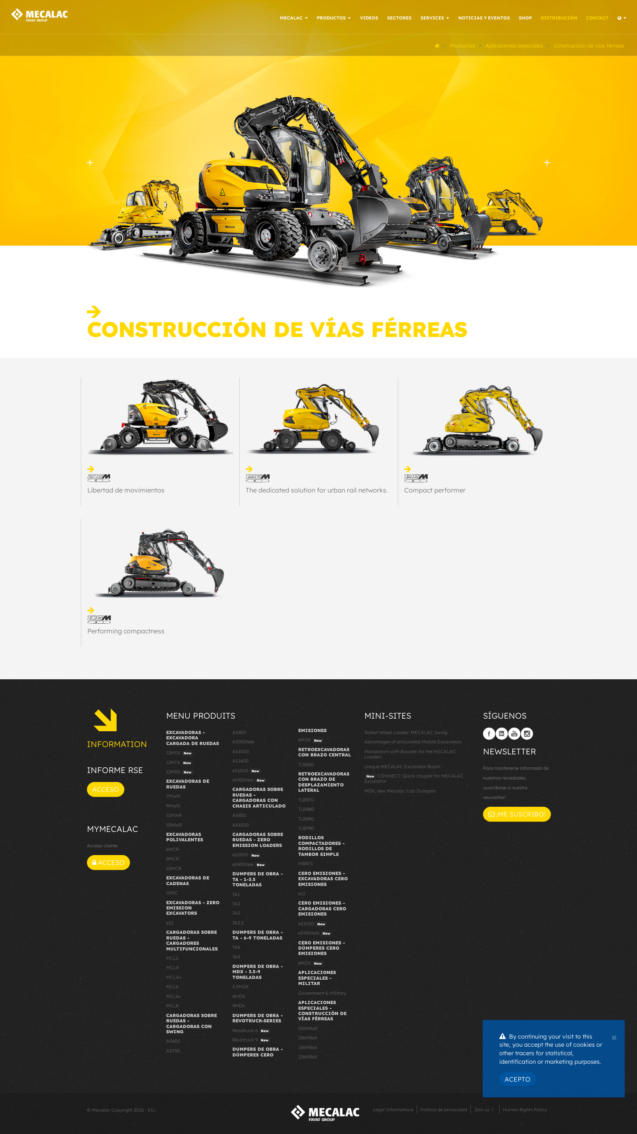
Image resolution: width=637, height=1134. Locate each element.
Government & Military (322, 991)
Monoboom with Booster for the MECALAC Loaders (410, 752)
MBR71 (305, 862)
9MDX (238, 1004)
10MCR (173, 867)
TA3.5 (238, 921)
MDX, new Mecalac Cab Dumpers (400, 789)
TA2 (236, 902)
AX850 (239, 814)
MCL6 (172, 985)
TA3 (236, 912)
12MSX (179, 752)
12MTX (179, 761)
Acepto (518, 1079)
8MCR (172, 857)
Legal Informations (393, 1108)
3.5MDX (240, 985)
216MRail (307, 1055)
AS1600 (240, 759)
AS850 (239, 731)
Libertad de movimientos (126, 488)
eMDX (311, 739)
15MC (172, 891)
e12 (169, 921)
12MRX (179, 771)
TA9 (236, 955)
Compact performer (435, 488)
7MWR (173, 795)
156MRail (307, 1046)
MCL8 (172, 1004)
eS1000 (246, 769)
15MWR (174, 823)
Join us (481, 1108)
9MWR (173, 804)
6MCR (172, 848)
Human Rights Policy (525, 1108)
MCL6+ (173, 995)
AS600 (173, 1040)
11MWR (174, 814)
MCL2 (172, 957)
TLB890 (306, 817)
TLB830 (306, 763)
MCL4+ (174, 976)
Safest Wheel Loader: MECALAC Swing (405, 731)
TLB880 (306, 808)
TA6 (236, 946)
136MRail (307, 1036)
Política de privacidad (443, 1108)
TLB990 (306, 827)
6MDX (238, 995)
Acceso (105, 788)
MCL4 (172, 966)
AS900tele (243, 740)
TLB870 (306, 798)
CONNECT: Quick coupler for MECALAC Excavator (414, 777)
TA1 (236, 893)
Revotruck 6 (251, 1029)
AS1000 (240, 750)
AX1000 (240, 823)
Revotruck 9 (251, 1039)
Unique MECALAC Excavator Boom (402, 765)
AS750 (173, 1049)
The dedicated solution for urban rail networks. (317, 488)
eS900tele (249, 779)
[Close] (614, 1036)
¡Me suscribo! (517, 813)
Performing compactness (126, 630)
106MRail (308, 1027)
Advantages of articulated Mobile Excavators (413, 740)
